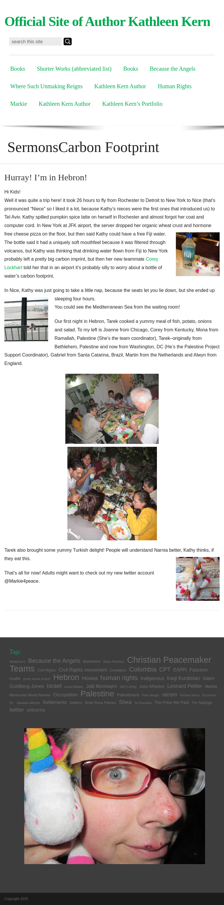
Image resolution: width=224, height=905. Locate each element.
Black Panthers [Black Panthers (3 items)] (114, 661)
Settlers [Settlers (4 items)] (75, 703)
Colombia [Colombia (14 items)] (143, 669)
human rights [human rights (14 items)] (119, 677)
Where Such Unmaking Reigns (46, 86)
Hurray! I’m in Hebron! (45, 177)
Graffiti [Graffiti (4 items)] (15, 679)
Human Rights (175, 86)
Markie (18, 104)
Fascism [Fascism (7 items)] (199, 670)
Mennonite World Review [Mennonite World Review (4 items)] (30, 695)
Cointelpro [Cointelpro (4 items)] (118, 670)
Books (17, 68)
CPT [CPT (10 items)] (165, 669)
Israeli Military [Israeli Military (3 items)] (73, 686)
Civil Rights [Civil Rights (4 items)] (46, 670)
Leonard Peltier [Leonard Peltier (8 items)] (184, 686)
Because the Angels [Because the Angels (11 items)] (54, 660)
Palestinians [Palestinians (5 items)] (128, 695)
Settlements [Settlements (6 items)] (55, 702)
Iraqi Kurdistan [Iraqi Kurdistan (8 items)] (183, 678)
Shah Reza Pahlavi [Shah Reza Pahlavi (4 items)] (100, 703)
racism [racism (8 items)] (169, 695)
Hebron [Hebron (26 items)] (66, 677)
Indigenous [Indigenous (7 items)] (152, 678)
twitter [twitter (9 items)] (17, 710)
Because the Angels (173, 68)
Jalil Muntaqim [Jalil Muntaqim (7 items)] (101, 686)
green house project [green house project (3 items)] (36, 679)
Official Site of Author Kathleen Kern (107, 21)
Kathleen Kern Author (120, 86)
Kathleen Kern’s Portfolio (132, 104)
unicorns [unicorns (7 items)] (36, 710)
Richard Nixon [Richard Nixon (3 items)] (190, 695)
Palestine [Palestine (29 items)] (97, 693)
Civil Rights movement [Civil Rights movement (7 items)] (83, 670)
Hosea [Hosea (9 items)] (90, 678)
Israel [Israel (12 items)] (54, 685)
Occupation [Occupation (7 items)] (65, 695)
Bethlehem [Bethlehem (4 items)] (92, 662)
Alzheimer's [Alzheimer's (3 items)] (18, 661)
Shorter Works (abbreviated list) (74, 68)
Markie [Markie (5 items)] (211, 686)
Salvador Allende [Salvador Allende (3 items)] (28, 703)
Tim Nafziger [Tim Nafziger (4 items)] (202, 703)
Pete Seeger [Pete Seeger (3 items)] (150, 695)
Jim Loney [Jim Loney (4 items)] (128, 687)
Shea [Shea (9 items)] (125, 702)
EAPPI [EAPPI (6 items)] (180, 669)
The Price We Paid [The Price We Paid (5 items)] (171, 702)
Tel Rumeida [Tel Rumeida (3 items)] (142, 703)
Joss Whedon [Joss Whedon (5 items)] (151, 686)
